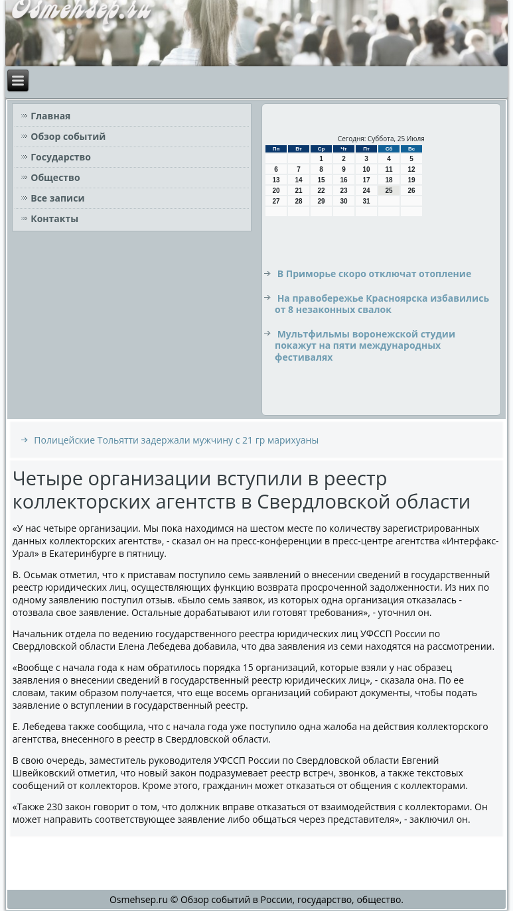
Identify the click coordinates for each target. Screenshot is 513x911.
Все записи (57, 198)
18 (388, 180)
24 (366, 190)
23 (343, 190)
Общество (55, 177)
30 (343, 201)
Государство (61, 157)
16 (343, 180)
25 (388, 190)
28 (298, 201)
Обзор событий (68, 136)
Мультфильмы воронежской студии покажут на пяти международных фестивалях (365, 345)
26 (411, 190)
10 (366, 169)
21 (298, 190)
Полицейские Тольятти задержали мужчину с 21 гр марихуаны (176, 440)
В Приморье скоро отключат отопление (374, 273)
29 (321, 201)
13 (275, 180)
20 (275, 190)
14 (298, 180)
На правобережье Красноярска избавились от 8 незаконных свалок (382, 304)
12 (411, 169)
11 (388, 169)
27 (275, 201)
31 (366, 201)
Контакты (54, 218)
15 (321, 180)
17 (366, 180)
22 (321, 190)
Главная (50, 115)
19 (411, 180)
